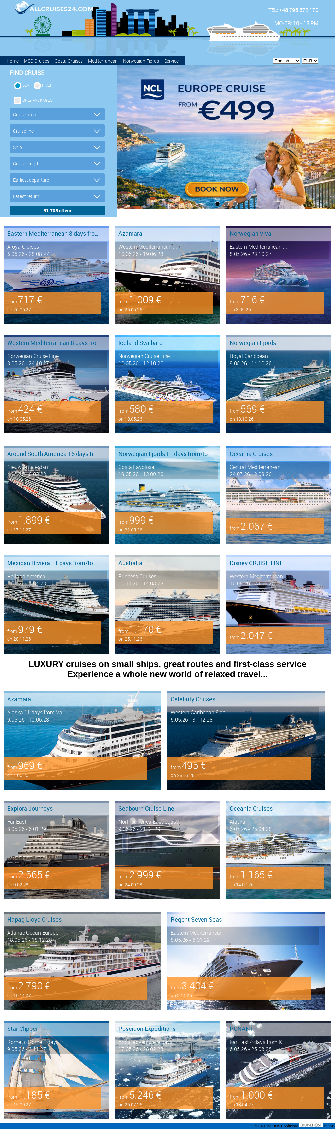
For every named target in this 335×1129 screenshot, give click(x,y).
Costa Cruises (69, 61)
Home (13, 61)
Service (171, 61)
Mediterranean (103, 61)
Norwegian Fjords (141, 61)
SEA (25, 85)
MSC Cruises (36, 61)
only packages (37, 100)
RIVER (47, 85)
